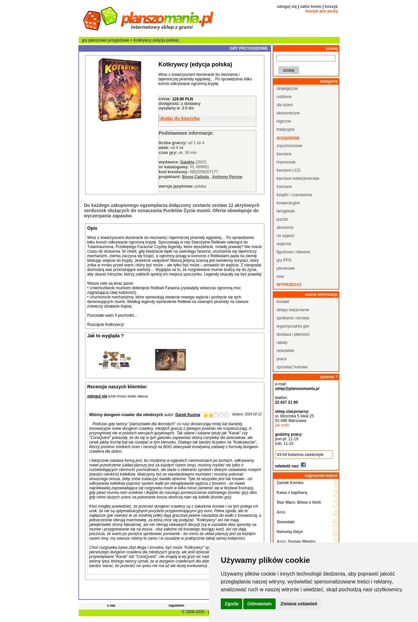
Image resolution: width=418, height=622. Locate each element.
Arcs (281, 512)
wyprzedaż (289, 284)
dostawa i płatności (293, 334)
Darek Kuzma (187, 414)
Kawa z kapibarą (292, 492)
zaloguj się (287, 6)
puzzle (282, 219)
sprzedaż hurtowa (292, 367)
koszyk (331, 6)
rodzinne (284, 96)
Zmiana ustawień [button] (299, 603)
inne (280, 276)
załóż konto (310, 6)
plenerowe (286, 268)
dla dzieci (285, 105)
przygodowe (118, 40)
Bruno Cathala (196, 177)
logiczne (284, 121)
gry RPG (284, 260)
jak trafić (282, 425)
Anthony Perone (227, 177)
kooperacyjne (288, 203)
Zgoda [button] (231, 603)
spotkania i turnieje (293, 318)
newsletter (286, 350)
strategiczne (287, 88)
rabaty (282, 342)
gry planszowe (94, 40)
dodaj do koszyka (180, 118)
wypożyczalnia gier (293, 326)
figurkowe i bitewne (293, 252)
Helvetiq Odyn (290, 532)
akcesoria (285, 227)
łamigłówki (286, 211)
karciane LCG (288, 170)
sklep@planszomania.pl (297, 388)
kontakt (283, 301)
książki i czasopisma (294, 195)
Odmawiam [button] (259, 603)
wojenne (284, 244)
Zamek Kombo (290, 482)
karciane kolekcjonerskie (298, 178)
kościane (284, 186)
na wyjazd (285, 235)
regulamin (176, 605)
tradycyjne (286, 129)
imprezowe (286, 162)
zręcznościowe (289, 145)
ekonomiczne (288, 113)
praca (281, 359)
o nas (111, 605)
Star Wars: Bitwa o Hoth (299, 502)
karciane (284, 154)
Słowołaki (286, 522)
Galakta (187, 162)
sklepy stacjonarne (293, 310)
